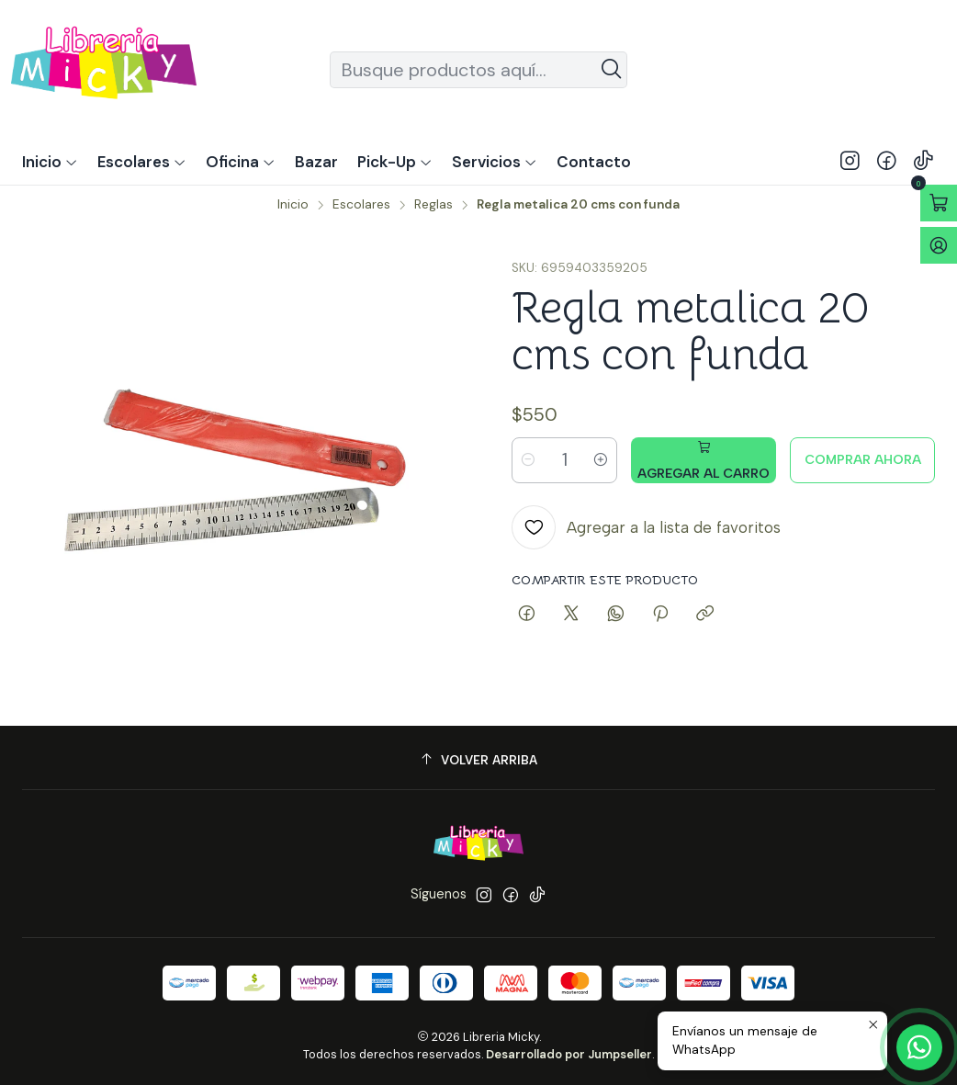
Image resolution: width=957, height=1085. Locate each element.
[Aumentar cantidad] (600, 460)
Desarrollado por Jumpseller (569, 1054)
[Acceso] (938, 245)
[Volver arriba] (478, 760)
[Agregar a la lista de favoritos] (646, 527)
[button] (395, 162)
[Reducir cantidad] (528, 460)
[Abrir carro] (938, 203)
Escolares (361, 204)
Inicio (293, 204)
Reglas (433, 204)
